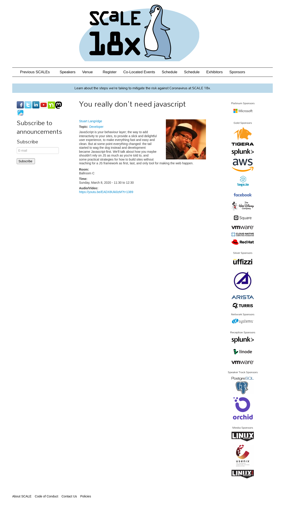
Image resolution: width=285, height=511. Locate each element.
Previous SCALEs (36, 72)
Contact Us (69, 496)
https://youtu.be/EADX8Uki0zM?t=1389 (106, 192)
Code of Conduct (46, 496)
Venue (89, 72)
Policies (85, 496)
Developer (96, 126)
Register (110, 72)
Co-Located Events (139, 72)
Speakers (67, 72)
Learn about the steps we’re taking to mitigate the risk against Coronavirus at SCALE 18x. (142, 88)
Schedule (169, 72)
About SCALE (21, 496)
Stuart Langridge (90, 121)
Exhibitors (214, 72)
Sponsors (237, 72)
